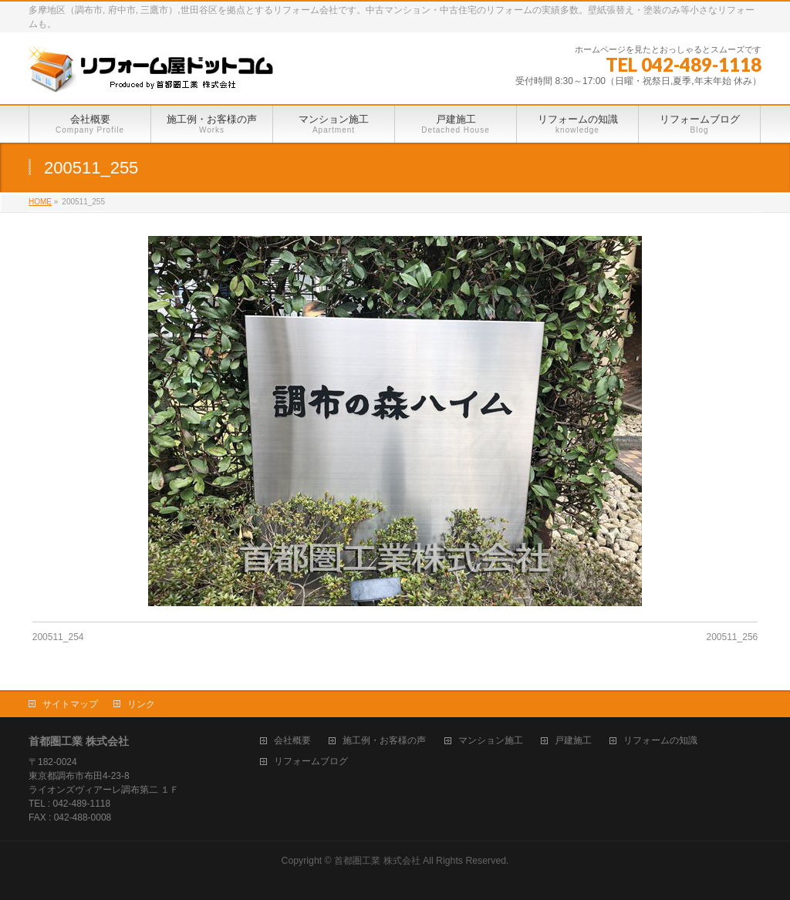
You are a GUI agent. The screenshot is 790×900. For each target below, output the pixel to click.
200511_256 (732, 637)
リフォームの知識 (660, 741)
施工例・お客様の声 (384, 741)
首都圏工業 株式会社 (377, 860)
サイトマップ (70, 704)
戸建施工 (573, 741)
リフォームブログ (311, 762)
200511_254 (58, 637)
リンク (141, 704)
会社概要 (292, 741)
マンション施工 (490, 741)
